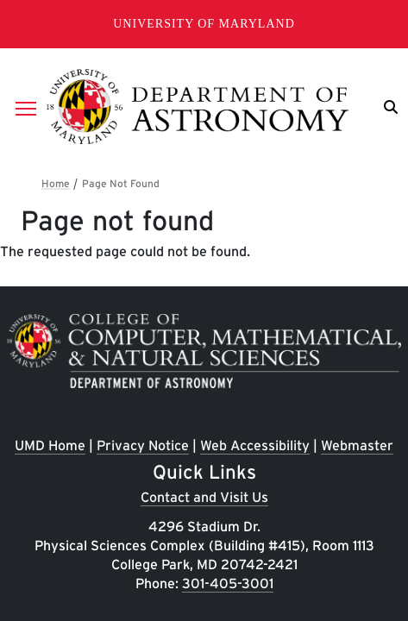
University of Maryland (204, 23)
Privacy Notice (143, 445)
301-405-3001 (227, 583)
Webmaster (357, 445)
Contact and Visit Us (204, 497)
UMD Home (50, 445)
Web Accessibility (255, 445)
